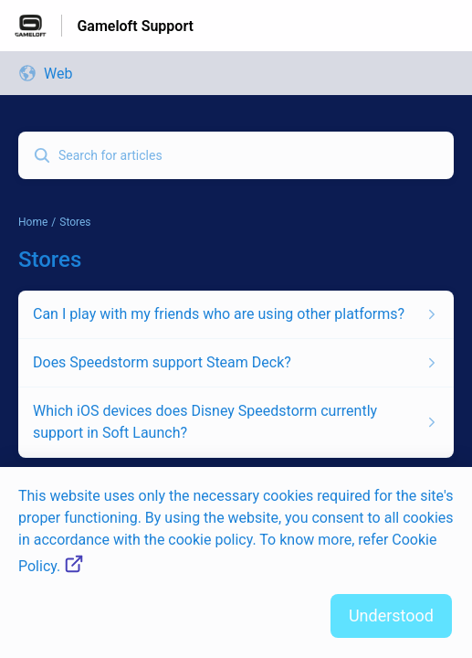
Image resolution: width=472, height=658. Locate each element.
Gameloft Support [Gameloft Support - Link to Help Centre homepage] (135, 26)
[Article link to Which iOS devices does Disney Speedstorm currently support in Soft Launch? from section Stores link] (236, 422)
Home (32, 222)
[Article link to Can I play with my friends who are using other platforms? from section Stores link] (236, 314)
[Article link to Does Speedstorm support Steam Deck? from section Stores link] (236, 363)
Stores (74, 222)
